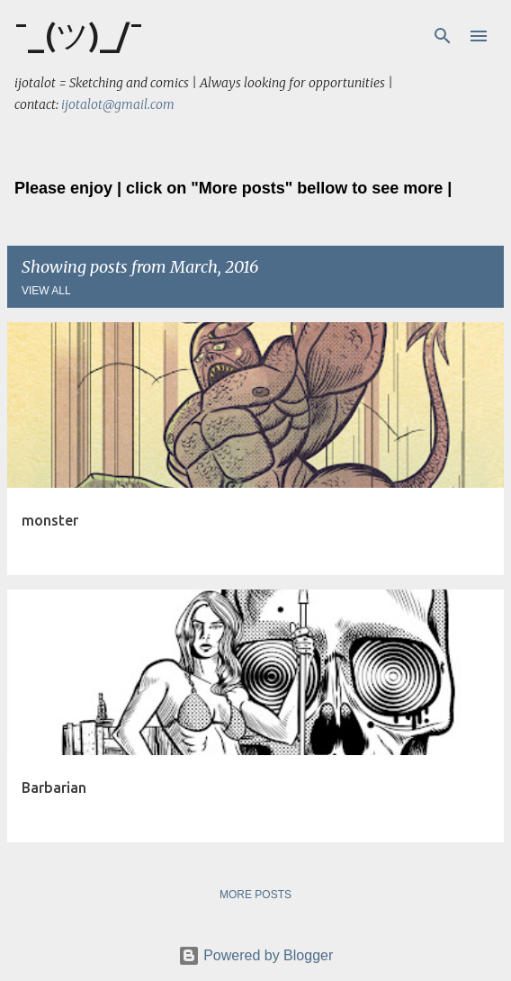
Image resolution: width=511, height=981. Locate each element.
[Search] (442, 36)
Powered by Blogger (256, 955)
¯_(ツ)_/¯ (78, 34)
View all (46, 290)
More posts (255, 894)
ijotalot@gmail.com (118, 104)
